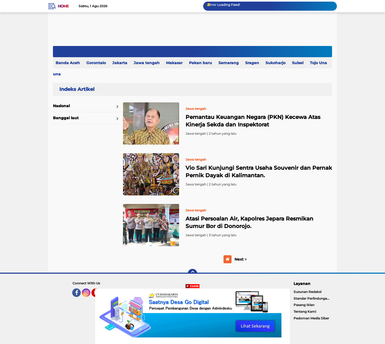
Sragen (252, 62)
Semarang (228, 62)
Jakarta (119, 62)
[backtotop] (192, 274)
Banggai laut (66, 117)
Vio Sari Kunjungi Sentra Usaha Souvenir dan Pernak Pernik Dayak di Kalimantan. (259, 172)
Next (240, 259)
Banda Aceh (68, 62)
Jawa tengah (147, 62)
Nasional (61, 105)
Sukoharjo (275, 62)
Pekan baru (200, 62)
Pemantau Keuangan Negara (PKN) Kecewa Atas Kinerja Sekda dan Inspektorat (253, 121)
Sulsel (297, 62)
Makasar (174, 62)
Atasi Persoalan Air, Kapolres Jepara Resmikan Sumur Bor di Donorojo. (249, 222)
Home (63, 6)
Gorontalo (96, 62)
